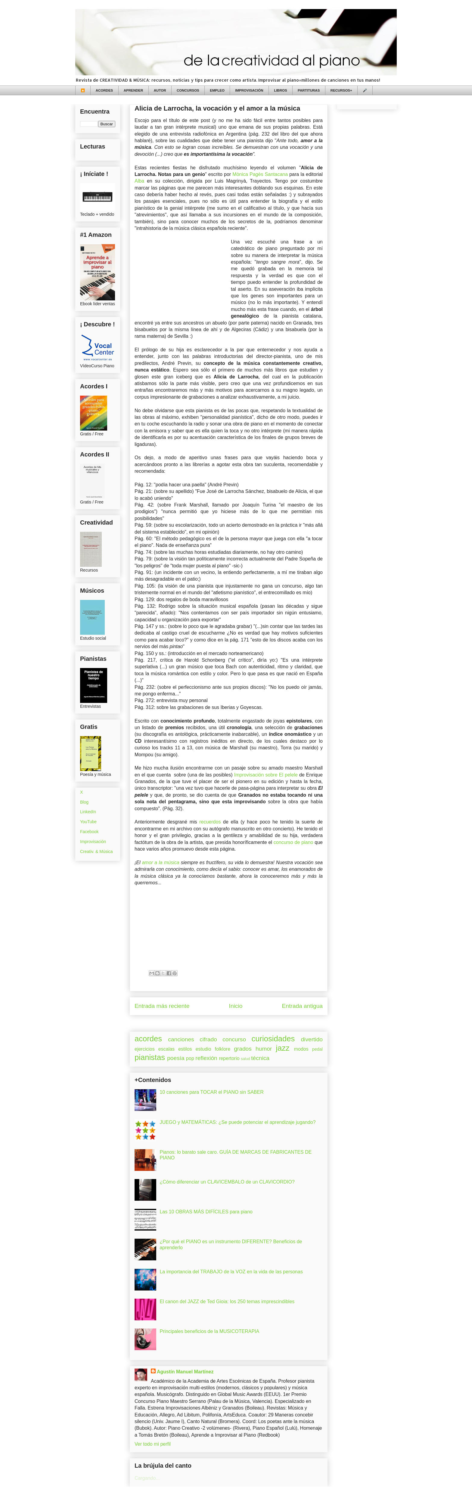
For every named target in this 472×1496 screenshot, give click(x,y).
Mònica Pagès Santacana (260, 174)
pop (190, 1058)
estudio (203, 1049)
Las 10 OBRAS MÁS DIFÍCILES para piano (206, 1211)
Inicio (236, 1006)
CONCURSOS (188, 90)
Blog (84, 802)
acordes (148, 1038)
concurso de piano (293, 842)
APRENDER (133, 90)
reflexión (206, 1058)
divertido (312, 1039)
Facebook (89, 831)
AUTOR (160, 90)
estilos (185, 1049)
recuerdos (210, 821)
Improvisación (93, 841)
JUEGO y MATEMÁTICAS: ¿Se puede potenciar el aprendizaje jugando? (237, 1122)
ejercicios (145, 1049)
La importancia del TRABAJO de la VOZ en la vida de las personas (231, 1271)
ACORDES (104, 90)
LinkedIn (88, 811)
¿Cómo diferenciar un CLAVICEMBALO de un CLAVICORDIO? (227, 1181)
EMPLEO (217, 90)
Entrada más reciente (162, 1006)
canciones (181, 1039)
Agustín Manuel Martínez (185, 1371)
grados (243, 1049)
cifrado (208, 1039)
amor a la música (160, 862)
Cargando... (147, 1478)
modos (301, 1049)
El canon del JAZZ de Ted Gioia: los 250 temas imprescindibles (227, 1301)
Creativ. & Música (96, 851)
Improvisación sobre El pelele (266, 774)
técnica (260, 1058)
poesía (176, 1058)
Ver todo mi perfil (153, 1444)
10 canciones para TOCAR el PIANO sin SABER (211, 1092)
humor (264, 1049)
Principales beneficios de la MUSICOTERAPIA (209, 1331)
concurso (234, 1039)
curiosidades (273, 1038)
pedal (317, 1049)
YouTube (88, 821)
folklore (222, 1049)
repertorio (229, 1058)
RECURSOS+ (341, 90)
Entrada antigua (302, 1006)
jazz (283, 1048)
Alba (139, 180)
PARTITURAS (309, 90)
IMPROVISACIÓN (249, 90)
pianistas (150, 1057)
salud (245, 1058)
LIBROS (280, 90)
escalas (166, 1049)
